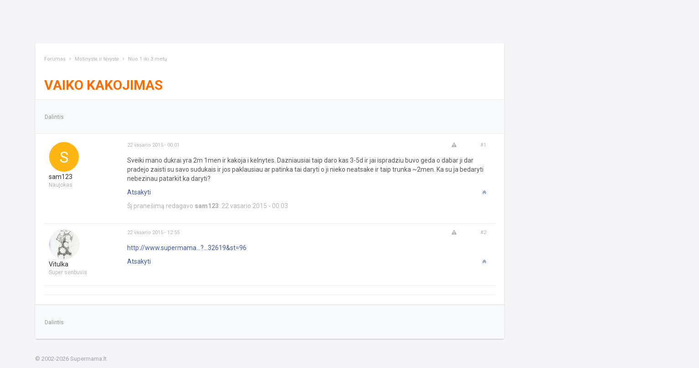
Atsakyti (139, 192)
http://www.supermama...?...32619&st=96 (187, 247)
